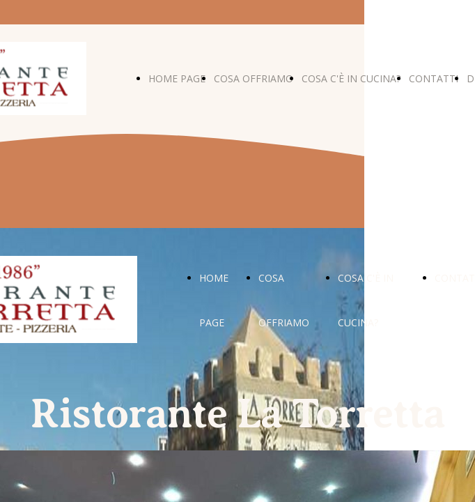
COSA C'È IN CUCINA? (351, 78)
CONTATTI (433, 78)
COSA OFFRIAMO (253, 78)
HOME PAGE (176, 78)
